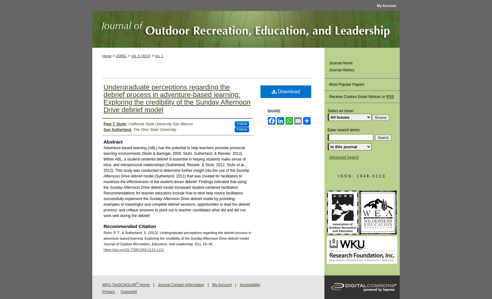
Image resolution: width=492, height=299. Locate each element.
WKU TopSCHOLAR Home (126, 285)
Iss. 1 (159, 56)
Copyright (129, 292)
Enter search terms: (344, 130)
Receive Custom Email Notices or (361, 97)
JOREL (121, 56)
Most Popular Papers (346, 84)
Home (106, 56)
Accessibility (250, 285)
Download (286, 91)
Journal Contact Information (181, 285)
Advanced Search (344, 157)
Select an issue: (341, 111)
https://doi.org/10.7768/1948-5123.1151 (134, 250)
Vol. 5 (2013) (141, 56)
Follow (242, 124)
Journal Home (341, 63)
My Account (222, 285)
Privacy (109, 292)
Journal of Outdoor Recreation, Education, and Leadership (246, 29)
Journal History (341, 70)
